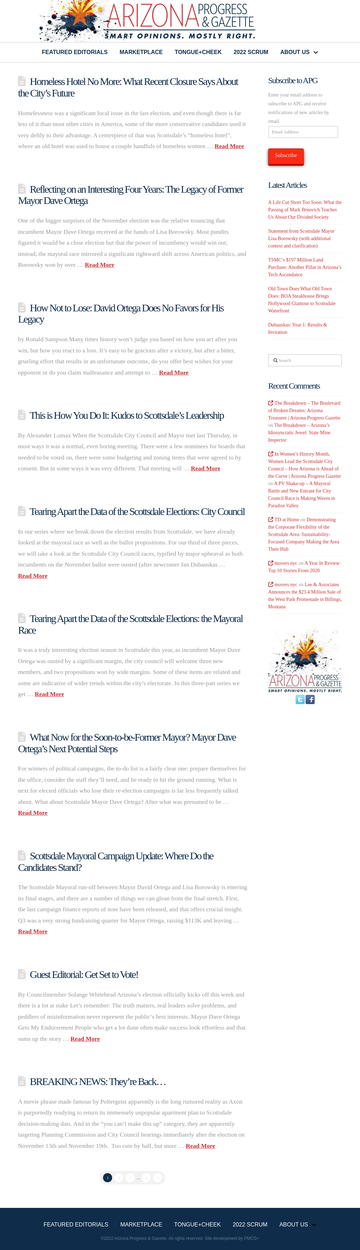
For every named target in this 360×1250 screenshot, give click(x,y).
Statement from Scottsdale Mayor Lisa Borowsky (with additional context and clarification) (301, 239)
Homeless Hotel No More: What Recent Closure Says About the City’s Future (128, 87)
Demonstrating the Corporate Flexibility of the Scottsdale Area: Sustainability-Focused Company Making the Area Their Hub (303, 534)
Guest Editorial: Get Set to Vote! (84, 974)
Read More (229, 146)
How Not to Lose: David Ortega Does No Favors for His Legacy (120, 313)
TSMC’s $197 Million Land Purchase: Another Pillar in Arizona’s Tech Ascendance (304, 267)
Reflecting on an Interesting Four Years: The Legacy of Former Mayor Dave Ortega (130, 194)
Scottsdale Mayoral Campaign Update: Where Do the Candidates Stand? (115, 861)
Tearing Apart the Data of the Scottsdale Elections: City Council (137, 511)
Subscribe (286, 155)
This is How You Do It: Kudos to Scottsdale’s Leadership (127, 415)
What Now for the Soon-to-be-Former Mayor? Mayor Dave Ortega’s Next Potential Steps (127, 742)
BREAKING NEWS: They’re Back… (98, 1081)
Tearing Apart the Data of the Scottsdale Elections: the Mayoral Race (130, 624)
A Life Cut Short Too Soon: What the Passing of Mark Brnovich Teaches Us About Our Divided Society (305, 210)
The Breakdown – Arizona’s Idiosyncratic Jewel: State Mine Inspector (299, 433)
